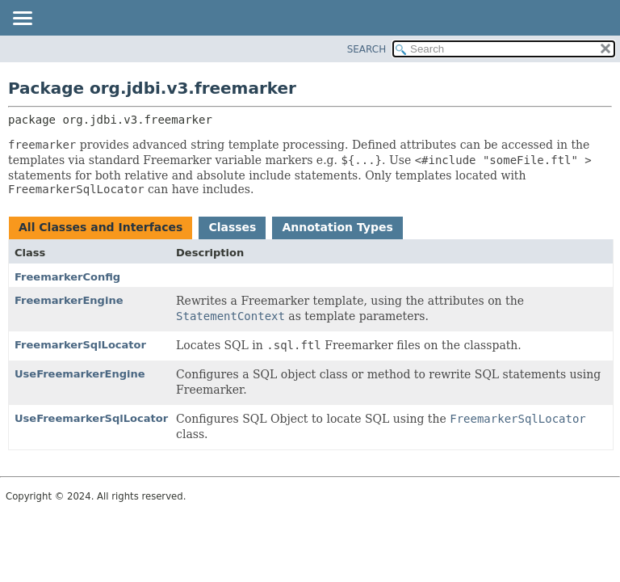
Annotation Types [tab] (337, 227)
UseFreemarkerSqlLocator (91, 418)
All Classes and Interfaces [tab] (100, 227)
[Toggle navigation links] (22, 19)
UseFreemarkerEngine (80, 374)
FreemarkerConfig (67, 277)
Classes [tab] (232, 227)
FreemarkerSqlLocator (80, 345)
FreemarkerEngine (69, 300)
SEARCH (367, 49)
